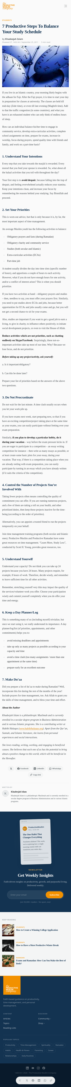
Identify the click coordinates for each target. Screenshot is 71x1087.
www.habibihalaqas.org (31, 728)
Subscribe (54, 894)
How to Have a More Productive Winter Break (37, 945)
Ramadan (20, 957)
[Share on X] (27, 1080)
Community (44, 1018)
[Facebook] (43, 1068)
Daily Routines (28, 1056)
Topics (6, 1023)
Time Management (28, 1045)
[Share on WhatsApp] (45, 1080)
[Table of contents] (20, 1080)
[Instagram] (38, 1068)
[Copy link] (51, 1080)
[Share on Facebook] (33, 1080)
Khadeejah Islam (14, 38)
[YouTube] (32, 1068)
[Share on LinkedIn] (39, 1080)
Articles (6, 1018)
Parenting (39, 1050)
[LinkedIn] (27, 1068)
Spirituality (45, 1045)
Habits (8, 1050)
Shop (41, 1023)
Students (7, 20)
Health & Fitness (22, 1050)
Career (51, 1050)
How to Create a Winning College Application (37, 930)
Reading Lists (9, 1027)
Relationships (11, 1056)
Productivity (10, 1045)
